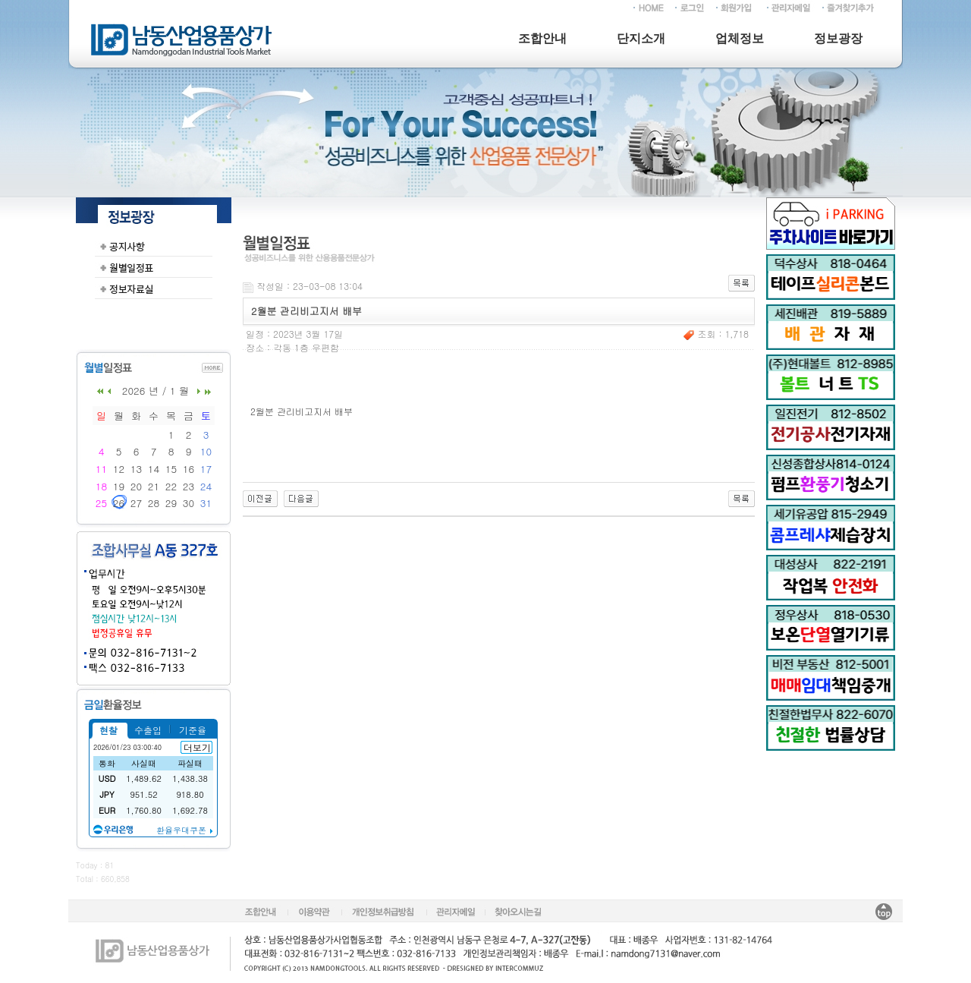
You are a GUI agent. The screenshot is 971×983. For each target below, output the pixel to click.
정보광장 (838, 38)
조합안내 (542, 38)
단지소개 (641, 38)
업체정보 (739, 38)
